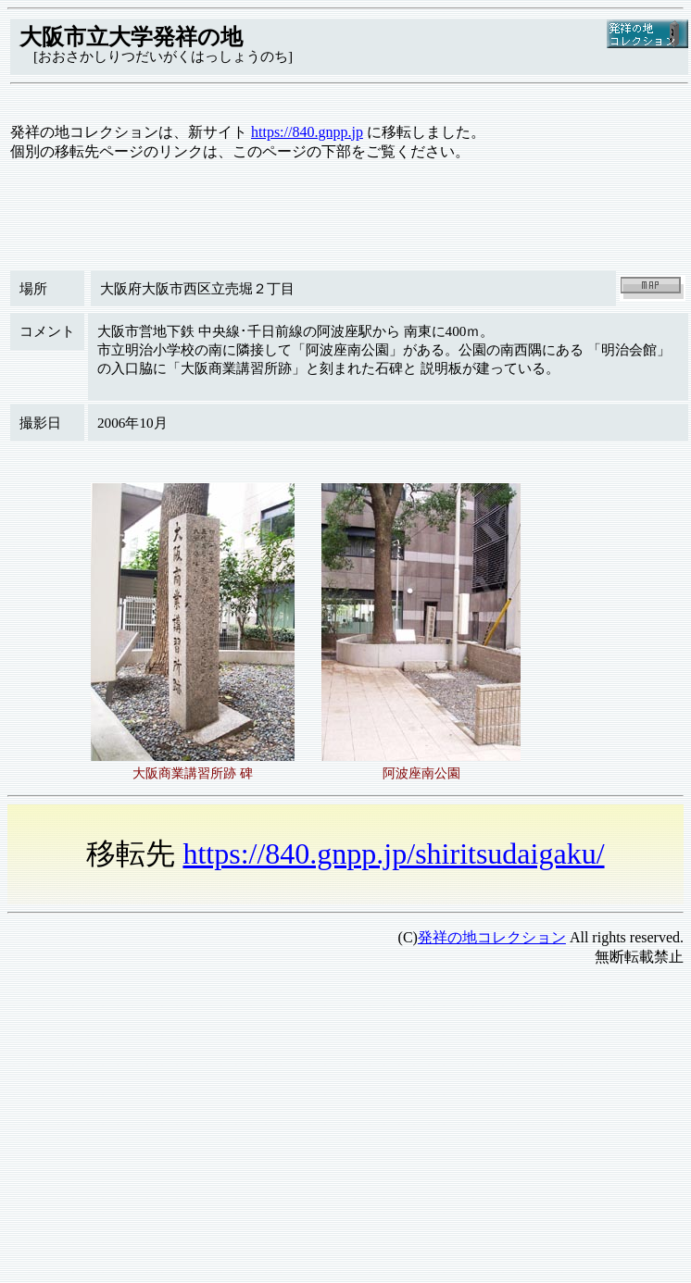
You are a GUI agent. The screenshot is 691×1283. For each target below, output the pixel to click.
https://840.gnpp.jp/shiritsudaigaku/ (393, 853)
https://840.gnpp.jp (307, 132)
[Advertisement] (258, 1111)
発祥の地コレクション (492, 937)
